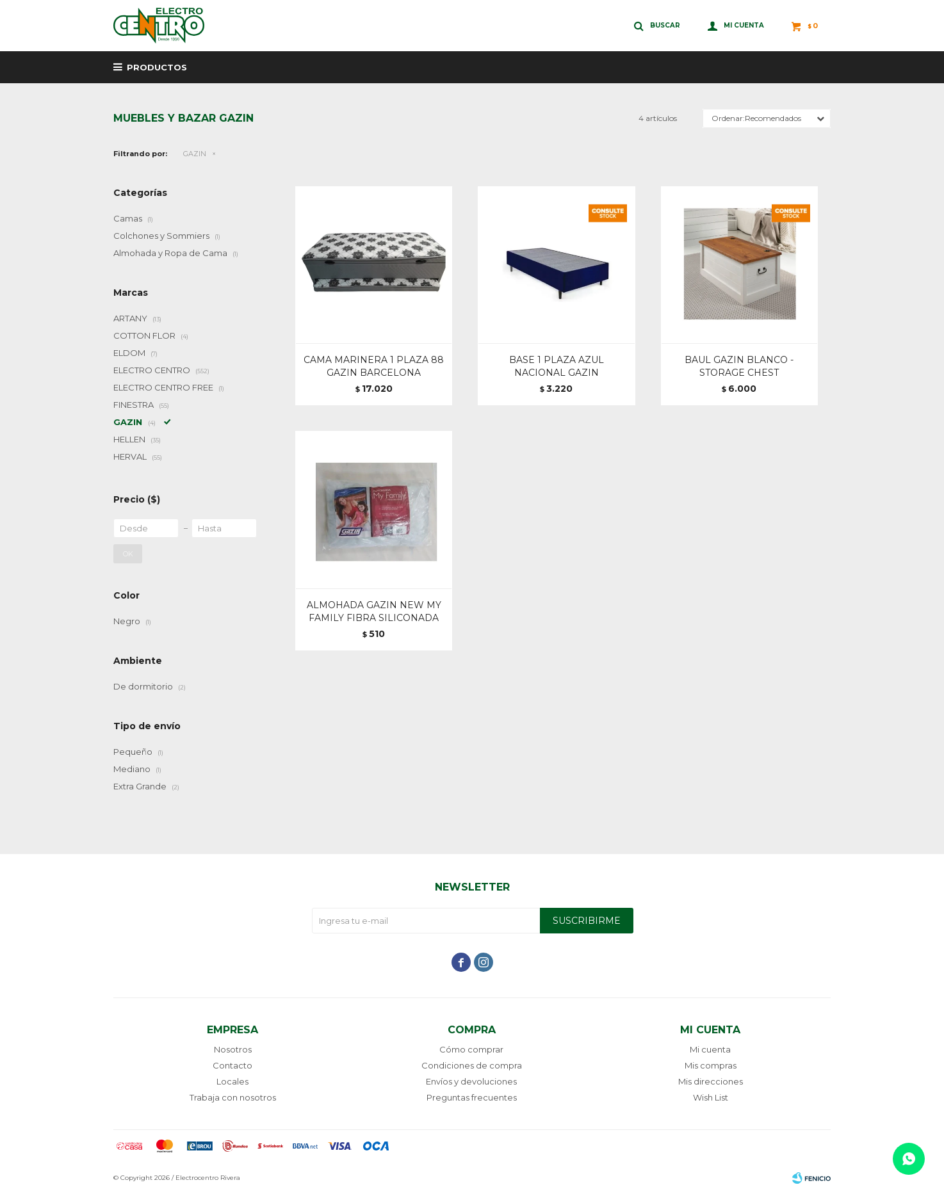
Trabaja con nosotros (233, 1097)
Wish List (710, 1097)
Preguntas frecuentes (472, 1097)
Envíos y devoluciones (471, 1081)
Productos (157, 67)
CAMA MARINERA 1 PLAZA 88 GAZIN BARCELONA (374, 366)
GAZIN (194, 153)
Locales (232, 1081)
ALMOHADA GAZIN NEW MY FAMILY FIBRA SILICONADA (374, 611)
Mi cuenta (710, 1049)
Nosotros (233, 1049)
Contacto (232, 1065)
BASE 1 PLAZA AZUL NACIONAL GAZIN (556, 366)
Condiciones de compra (471, 1065)
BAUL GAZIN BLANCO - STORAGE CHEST (739, 366)
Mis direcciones (710, 1081)
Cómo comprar (471, 1049)
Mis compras (710, 1065)
